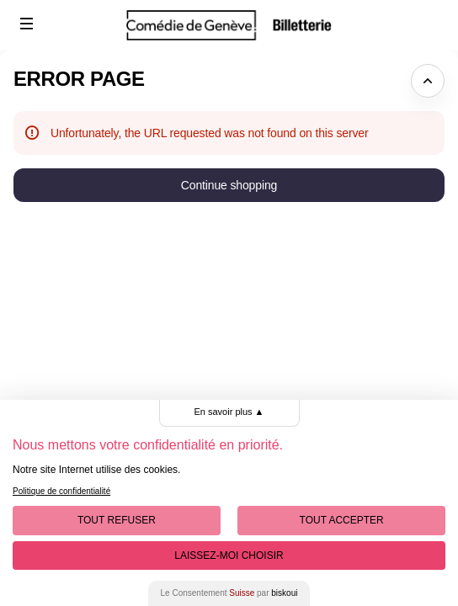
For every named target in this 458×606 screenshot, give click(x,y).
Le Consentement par (229, 593)
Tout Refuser (116, 520)
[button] (27, 23)
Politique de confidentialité (61, 491)
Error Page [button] (79, 78)
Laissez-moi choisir (228, 555)
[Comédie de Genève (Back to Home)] (229, 25)
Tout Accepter (342, 520)
